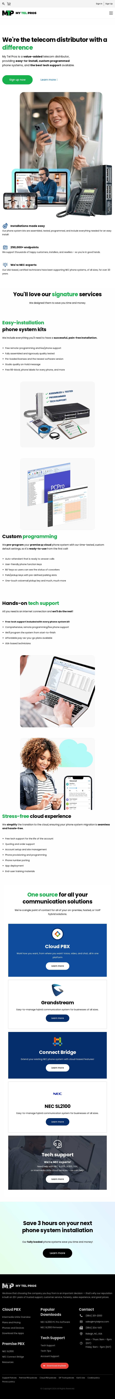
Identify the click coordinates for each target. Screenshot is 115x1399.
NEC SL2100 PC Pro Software (55, 1321)
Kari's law (81, 1377)
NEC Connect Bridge (13, 1356)
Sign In (99, 3)
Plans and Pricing (11, 1322)
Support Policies (9, 1377)
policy (12, 1381)
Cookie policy (93, 1377)
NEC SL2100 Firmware (51, 1327)
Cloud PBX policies (48, 1377)
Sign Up (109, 3)
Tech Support (48, 1345)
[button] (17, 79)
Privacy (5, 1381)
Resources (7, 1362)
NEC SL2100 (8, 1351)
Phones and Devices (13, 1327)
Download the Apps (13, 1333)
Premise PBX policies (28, 1377)
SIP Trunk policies (66, 1377)
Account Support (50, 1356)
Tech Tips (46, 1350)
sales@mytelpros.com (97, 1321)
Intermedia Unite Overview (16, 1317)
